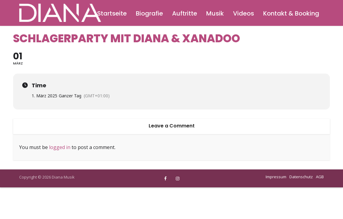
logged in (59, 147)
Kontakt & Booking (291, 13)
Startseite (112, 13)
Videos (243, 13)
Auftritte (184, 13)
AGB (320, 176)
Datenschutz (301, 176)
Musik (215, 13)
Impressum (276, 176)
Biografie (149, 13)
